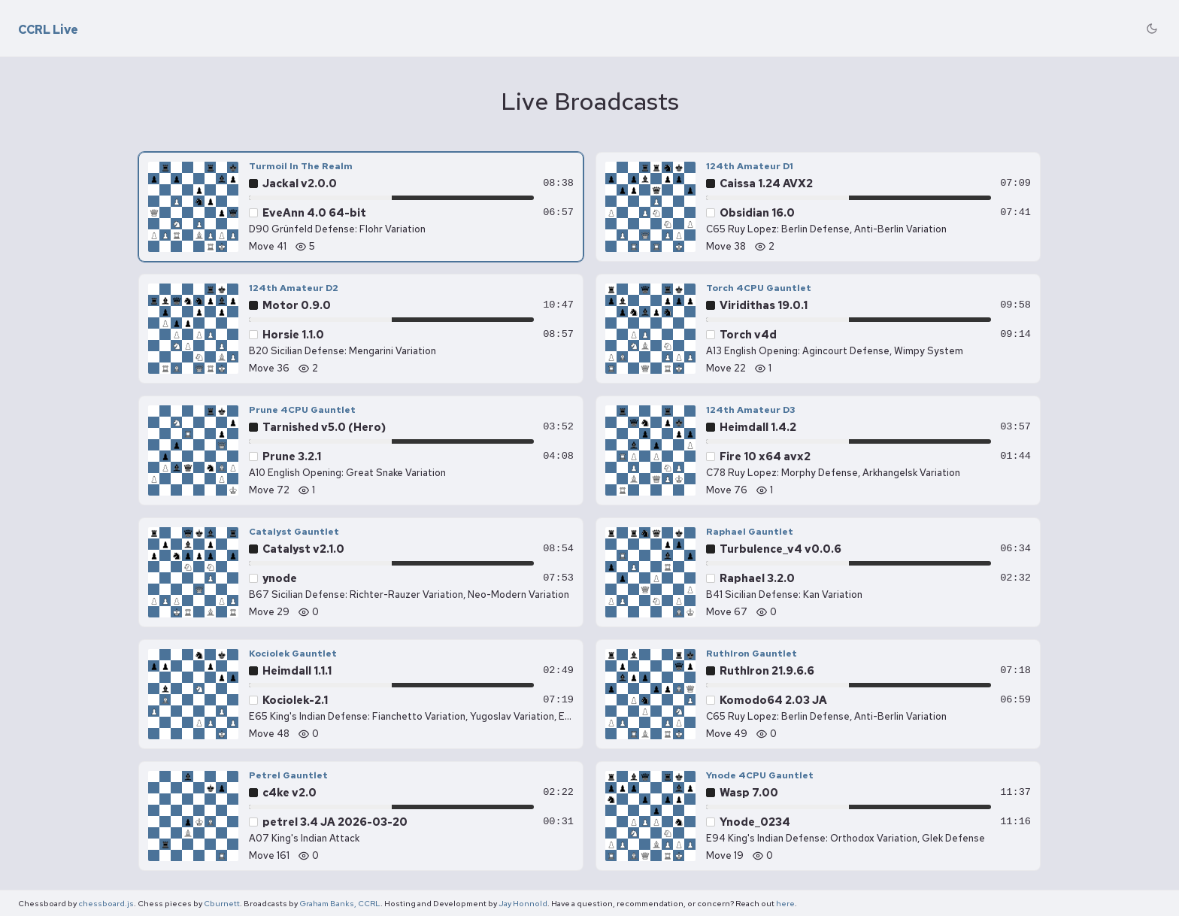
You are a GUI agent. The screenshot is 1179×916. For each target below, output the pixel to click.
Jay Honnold (523, 903)
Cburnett (222, 903)
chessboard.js (106, 903)
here (785, 903)
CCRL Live (48, 30)
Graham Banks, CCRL (339, 903)
